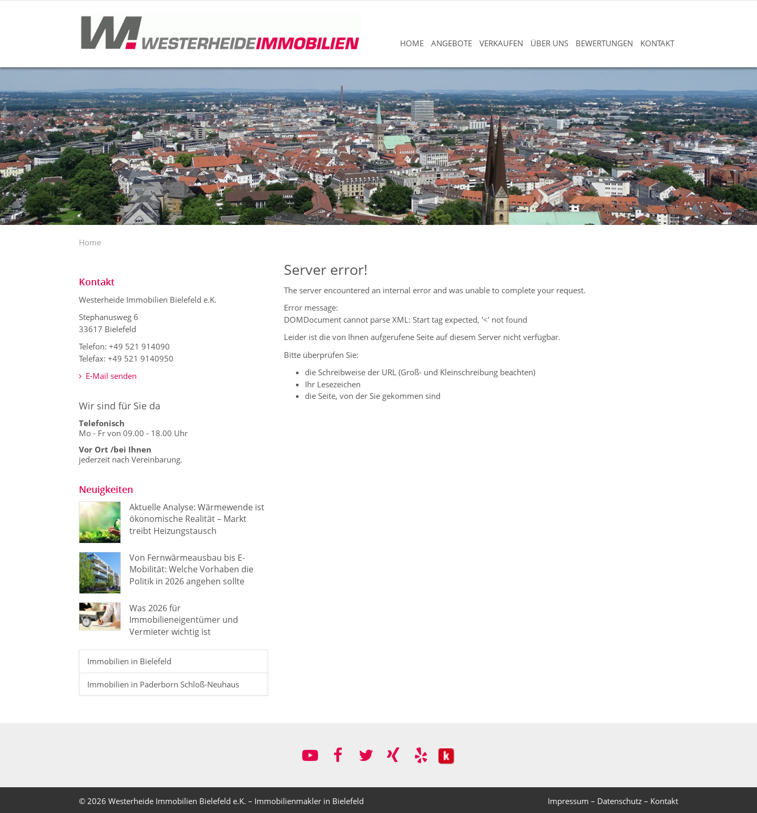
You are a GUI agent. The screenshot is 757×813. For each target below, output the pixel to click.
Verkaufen (501, 43)
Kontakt (657, 43)
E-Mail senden (108, 376)
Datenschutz (619, 801)
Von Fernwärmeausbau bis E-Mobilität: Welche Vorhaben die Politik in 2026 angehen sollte (191, 569)
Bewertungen (604, 43)
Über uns (549, 43)
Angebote (451, 43)
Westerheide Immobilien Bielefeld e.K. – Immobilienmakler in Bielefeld (236, 801)
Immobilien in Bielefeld (129, 661)
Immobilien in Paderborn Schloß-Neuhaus (163, 684)
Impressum (568, 801)
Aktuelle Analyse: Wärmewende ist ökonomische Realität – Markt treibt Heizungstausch (196, 519)
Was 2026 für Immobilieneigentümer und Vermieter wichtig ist (183, 619)
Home (412, 43)
